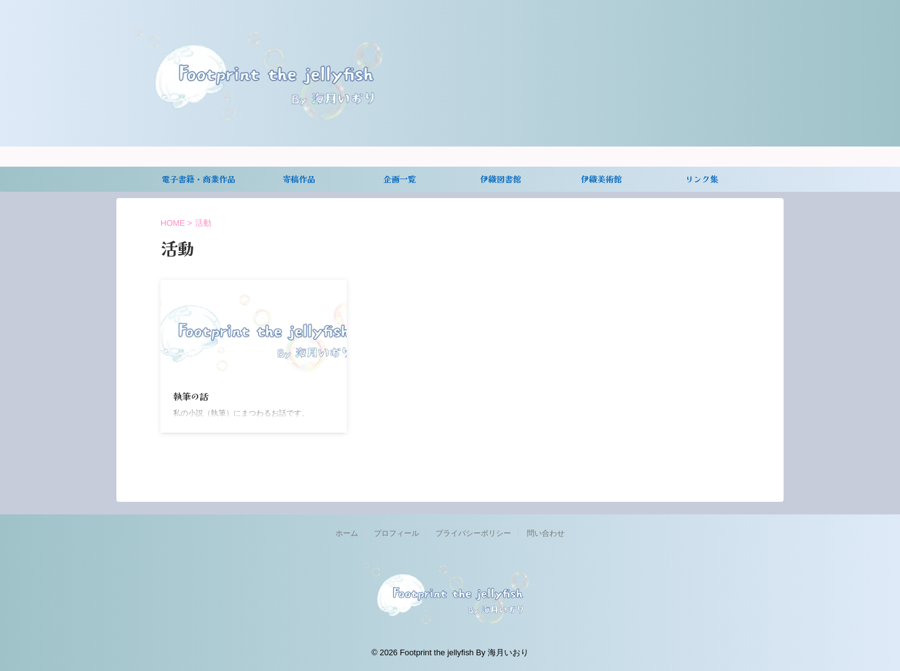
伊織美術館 (601, 179)
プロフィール (396, 533)
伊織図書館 (500, 179)
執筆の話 (190, 395)
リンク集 (701, 179)
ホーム (346, 533)
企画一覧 (399, 179)
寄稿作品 (299, 179)
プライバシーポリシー (473, 533)
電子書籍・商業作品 (198, 179)
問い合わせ (546, 533)
